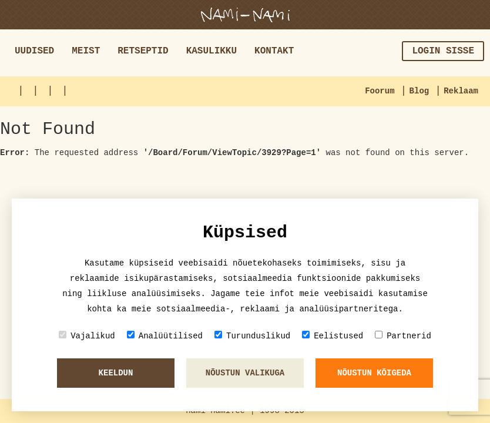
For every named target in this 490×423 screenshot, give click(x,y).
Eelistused (332, 336)
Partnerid (403, 336)
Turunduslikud (252, 336)
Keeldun (116, 373)
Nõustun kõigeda (374, 373)
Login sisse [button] (443, 51)
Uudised (34, 51)
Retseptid (143, 51)
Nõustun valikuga (245, 373)
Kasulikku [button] (211, 51)
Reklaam (461, 91)
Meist (86, 51)
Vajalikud (87, 336)
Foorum (379, 91)
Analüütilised (165, 336)
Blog (419, 91)
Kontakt (274, 51)
